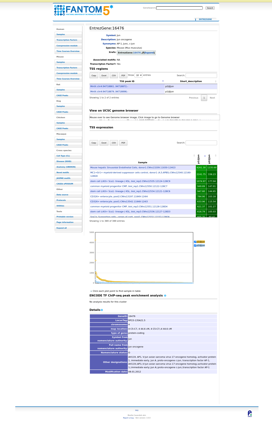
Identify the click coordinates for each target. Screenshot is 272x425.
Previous (193, 97)
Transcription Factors (67, 40)
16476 (137, 52)
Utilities (60, 206)
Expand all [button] (62, 228)
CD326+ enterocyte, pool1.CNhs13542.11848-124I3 (119, 201)
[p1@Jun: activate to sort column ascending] (201, 155)
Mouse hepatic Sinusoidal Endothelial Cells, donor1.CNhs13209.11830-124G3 (133, 167)
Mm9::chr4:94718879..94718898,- (109, 91)
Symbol (110, 35)
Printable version (65, 217)
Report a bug (128, 418)
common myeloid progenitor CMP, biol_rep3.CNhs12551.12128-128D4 (129, 206)
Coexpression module (67, 46)
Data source (62, 195)
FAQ (136, 410)
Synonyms (109, 43)
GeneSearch (149, 8)
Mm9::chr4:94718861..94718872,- (109, 86)
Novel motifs (63, 172)
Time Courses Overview (68, 51)
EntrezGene (205, 19)
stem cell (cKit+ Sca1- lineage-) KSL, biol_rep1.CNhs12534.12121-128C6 (130, 191)
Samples (61, 34)
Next (212, 97)
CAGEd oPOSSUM (65, 184)
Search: (197, 75)
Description (108, 39)
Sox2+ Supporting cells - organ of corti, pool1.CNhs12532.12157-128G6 (130, 216)
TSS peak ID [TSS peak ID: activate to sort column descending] (127, 81)
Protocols (61, 200)
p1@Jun (201, 241)
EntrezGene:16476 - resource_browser (81, 8)
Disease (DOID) (64, 161)
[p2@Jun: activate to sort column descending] (212, 155)
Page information (65, 222)
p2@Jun (201, 245)
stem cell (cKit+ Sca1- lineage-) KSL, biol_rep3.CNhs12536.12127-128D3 (130, 211)
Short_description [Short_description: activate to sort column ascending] (191, 81)
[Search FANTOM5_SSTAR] (179, 8)
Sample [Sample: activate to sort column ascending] (142, 162)
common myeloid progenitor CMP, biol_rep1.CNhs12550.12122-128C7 (128, 186)
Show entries (139, 75)
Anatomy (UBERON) (66, 167)
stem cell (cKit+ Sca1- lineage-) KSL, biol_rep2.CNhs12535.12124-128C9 (130, 181)
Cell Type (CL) (63, 156)
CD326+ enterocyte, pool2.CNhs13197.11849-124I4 (119, 196)
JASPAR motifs (63, 178)
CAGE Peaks (62, 95)
